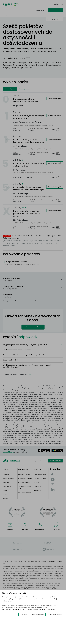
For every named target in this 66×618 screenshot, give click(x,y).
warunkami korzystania (11, 610)
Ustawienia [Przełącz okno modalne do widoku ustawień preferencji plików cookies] (23, 614)
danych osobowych (48, 610)
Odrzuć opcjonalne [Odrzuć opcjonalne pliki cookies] (38, 614)
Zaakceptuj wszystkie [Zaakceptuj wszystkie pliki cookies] (56, 614)
